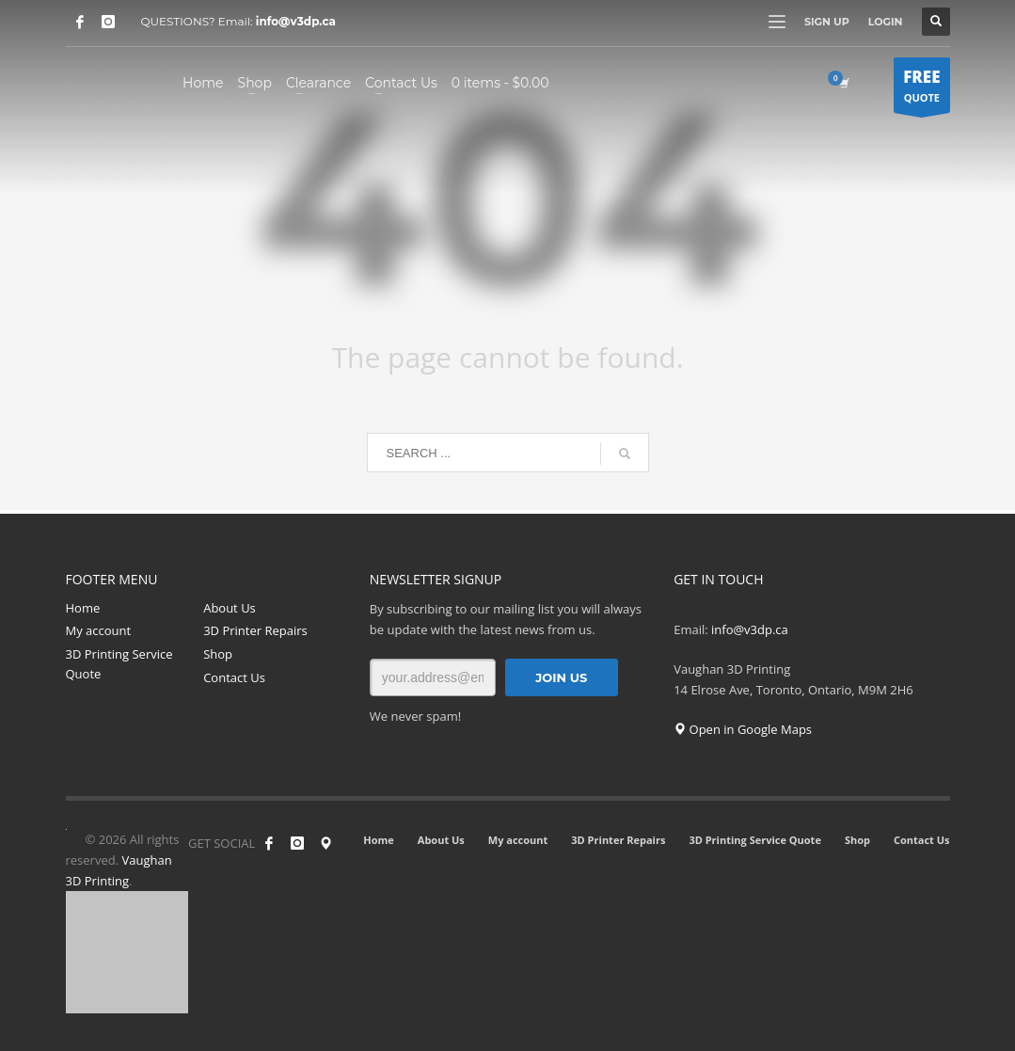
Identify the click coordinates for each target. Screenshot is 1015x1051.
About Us (229, 607)
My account (99, 630)
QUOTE (921, 89)
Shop (217, 653)
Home (83, 607)
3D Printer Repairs (255, 630)
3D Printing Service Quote (119, 663)
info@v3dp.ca (296, 21)
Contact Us (234, 677)
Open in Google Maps (743, 729)
